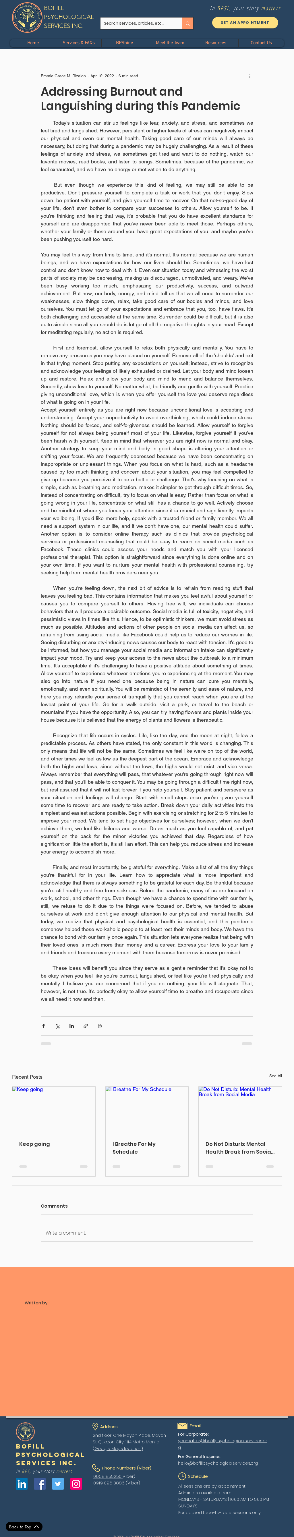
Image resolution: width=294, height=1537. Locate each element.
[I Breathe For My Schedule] (147, 1110)
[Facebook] (40, 1484)
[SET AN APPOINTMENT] (245, 22)
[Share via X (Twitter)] (57, 1026)
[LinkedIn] (22, 1484)
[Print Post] (99, 1026)
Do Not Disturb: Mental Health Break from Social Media (239, 1148)
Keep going (34, 1144)
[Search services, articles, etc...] (137, 23)
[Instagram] (76, 1484)
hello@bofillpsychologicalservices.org (218, 1463)
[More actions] (249, 75)
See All (275, 1075)
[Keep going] (53, 1110)
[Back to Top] (24, 1526)
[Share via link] (85, 1026)
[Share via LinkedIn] (71, 1026)
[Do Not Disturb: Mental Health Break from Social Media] (240, 1110)
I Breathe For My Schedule (134, 1147)
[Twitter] (58, 1484)
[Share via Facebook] (43, 1026)
